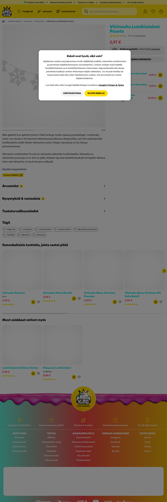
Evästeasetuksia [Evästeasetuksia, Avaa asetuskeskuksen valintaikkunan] (71, 93)
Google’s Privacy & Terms (111, 85)
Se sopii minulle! (96, 93)
